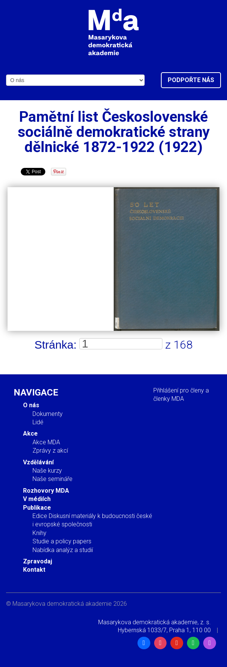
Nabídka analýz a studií (62, 550)
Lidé (37, 422)
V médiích (37, 499)
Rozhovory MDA (46, 490)
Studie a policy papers (61, 541)
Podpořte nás (191, 80)
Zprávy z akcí (50, 450)
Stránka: (55, 344)
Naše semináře (52, 478)
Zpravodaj (37, 561)
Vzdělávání (38, 462)
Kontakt (34, 569)
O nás (31, 405)
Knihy (39, 533)
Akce (30, 433)
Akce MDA (46, 442)
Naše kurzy (47, 470)
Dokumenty (47, 413)
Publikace (37, 507)
